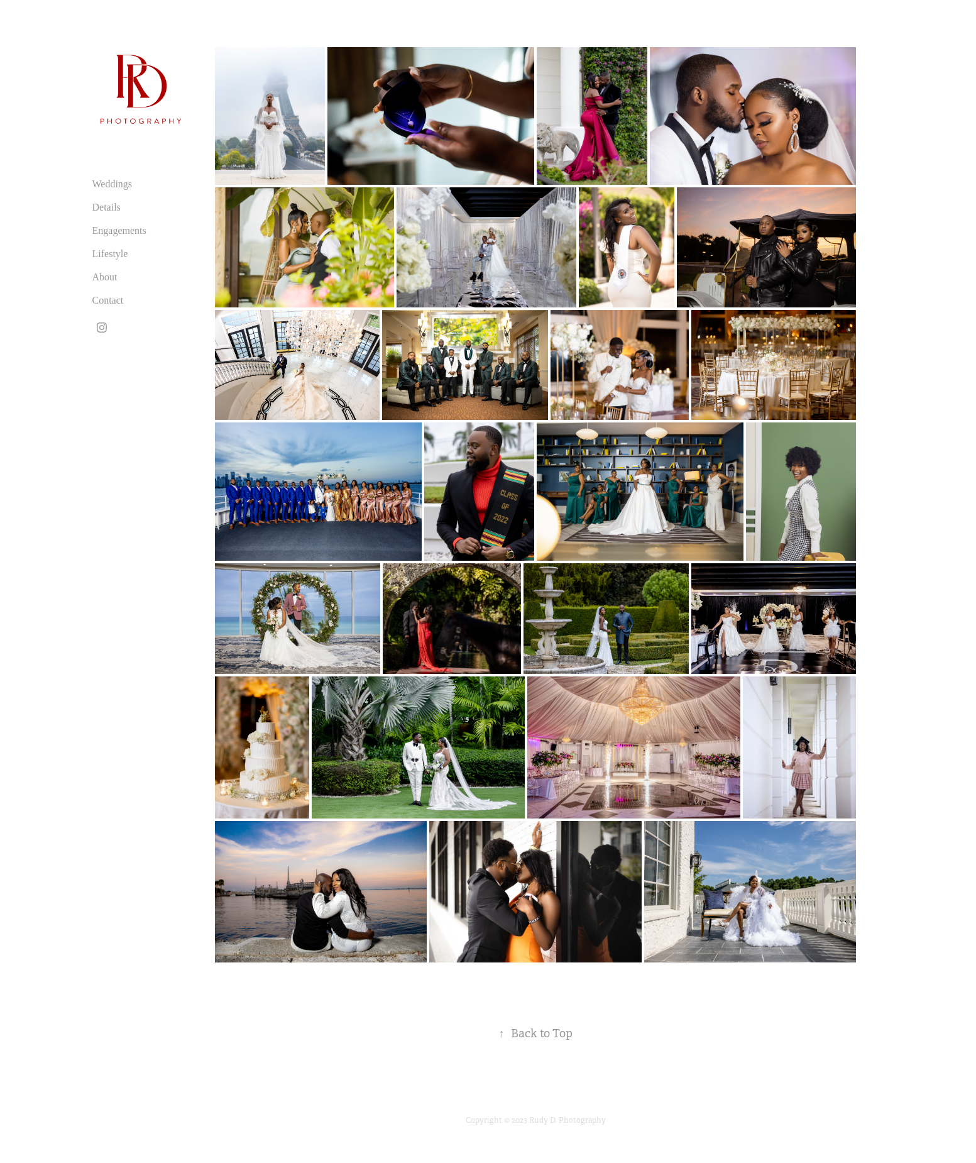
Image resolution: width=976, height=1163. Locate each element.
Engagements (119, 230)
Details (106, 207)
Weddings (112, 184)
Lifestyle (110, 253)
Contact (108, 300)
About (105, 277)
